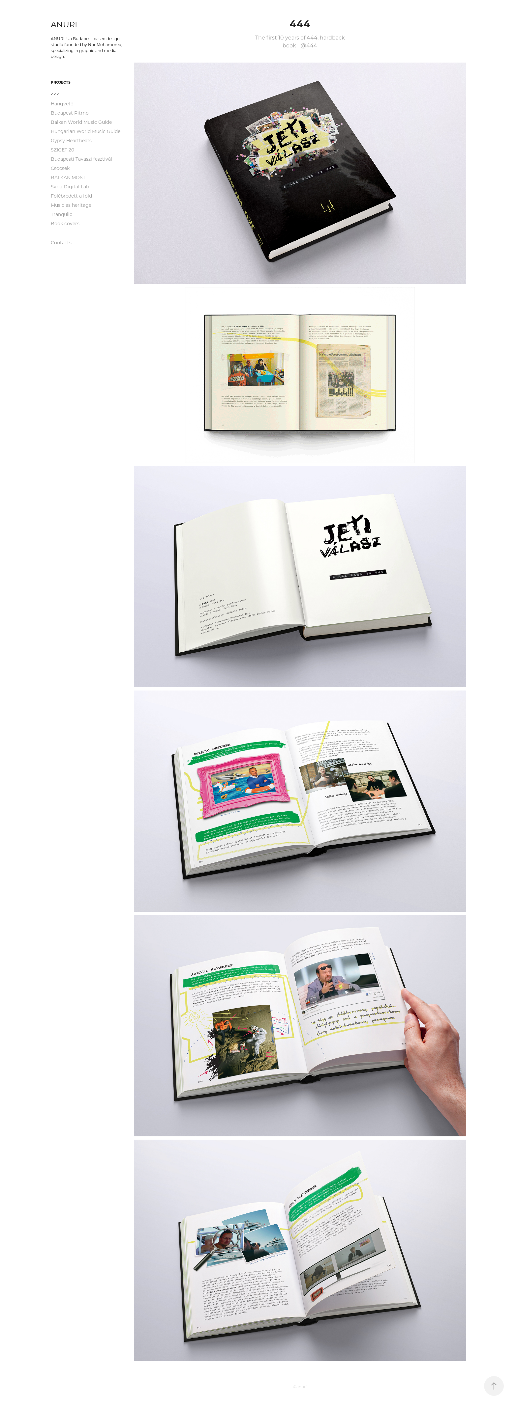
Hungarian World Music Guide (85, 131)
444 (55, 94)
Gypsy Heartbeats (71, 140)
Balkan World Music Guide (81, 122)
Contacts (61, 242)
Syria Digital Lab (70, 186)
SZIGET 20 (62, 150)
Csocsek (60, 168)
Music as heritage (71, 205)
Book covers (65, 223)
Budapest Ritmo (70, 113)
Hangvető (62, 103)
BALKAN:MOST (68, 177)
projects (61, 82)
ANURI (64, 24)
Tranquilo (62, 214)
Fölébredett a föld (71, 196)
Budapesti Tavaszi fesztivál (81, 159)
